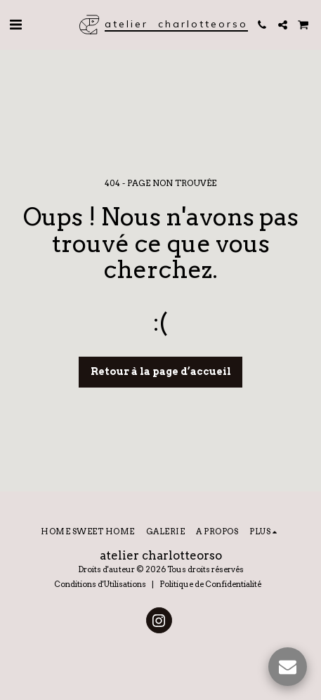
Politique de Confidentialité (210, 584)
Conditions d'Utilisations (100, 584)
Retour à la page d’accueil (161, 371)
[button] (15, 24)
